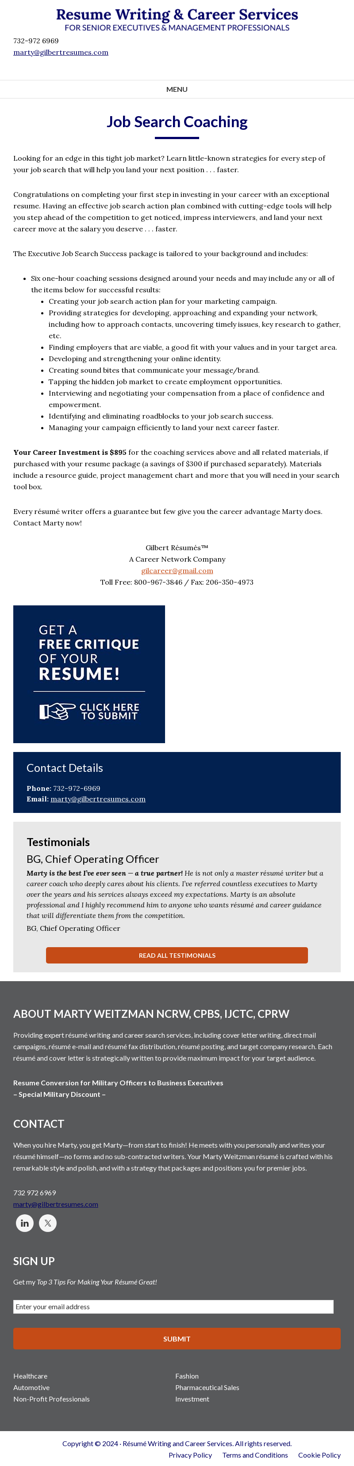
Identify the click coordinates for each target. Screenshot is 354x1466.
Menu (177, 89)
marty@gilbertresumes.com (60, 52)
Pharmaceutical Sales (207, 1386)
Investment (192, 1398)
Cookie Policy (319, 1454)
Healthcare (30, 1375)
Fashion (187, 1375)
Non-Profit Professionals (51, 1398)
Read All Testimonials (177, 955)
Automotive (31, 1386)
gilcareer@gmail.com (177, 570)
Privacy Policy (190, 1454)
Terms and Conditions (255, 1454)
